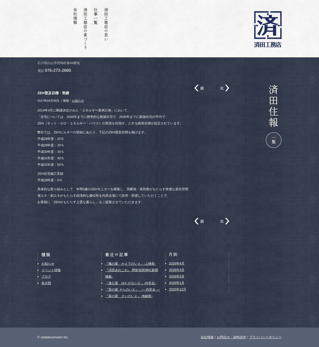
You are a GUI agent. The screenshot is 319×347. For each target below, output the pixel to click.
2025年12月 (177, 289)
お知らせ (78, 100)
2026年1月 (176, 283)
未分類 (46, 283)
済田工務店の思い (107, 28)
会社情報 (75, 28)
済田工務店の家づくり (86, 28)
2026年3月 (176, 270)
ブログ (46, 276)
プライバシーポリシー (265, 337)
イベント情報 (51, 270)
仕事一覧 (96, 28)
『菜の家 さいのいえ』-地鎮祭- (129, 296)
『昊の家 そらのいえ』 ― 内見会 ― (132, 289)
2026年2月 (176, 276)
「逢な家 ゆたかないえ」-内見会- (130, 283)
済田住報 (65, 28)
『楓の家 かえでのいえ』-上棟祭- (130, 263)
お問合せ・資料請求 (54, 28)
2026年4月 (176, 263)
